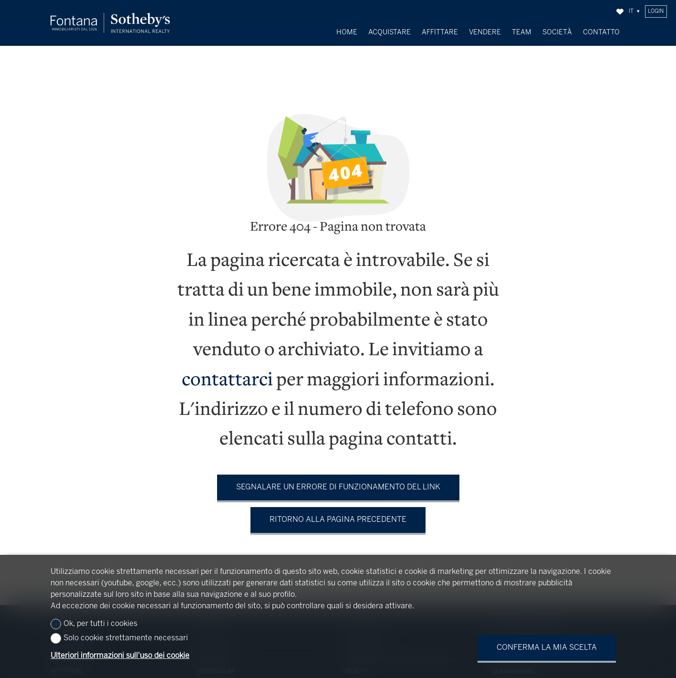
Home (346, 32)
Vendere (485, 32)
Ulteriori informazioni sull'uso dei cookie (120, 655)
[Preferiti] (620, 11)
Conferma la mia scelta (547, 647)
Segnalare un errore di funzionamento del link (338, 480)
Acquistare (389, 32)
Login (656, 11)
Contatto (601, 32)
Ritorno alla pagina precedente (338, 513)
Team (521, 32)
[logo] (110, 23)
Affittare (440, 32)
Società (557, 32)
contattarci (227, 374)
